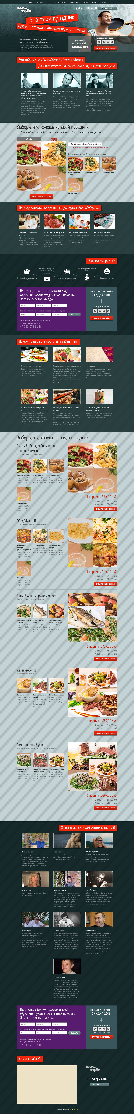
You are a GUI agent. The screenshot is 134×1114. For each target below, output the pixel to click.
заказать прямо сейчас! (105, 48)
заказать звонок (107, 8)
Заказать (74, 314)
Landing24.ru (74, 1109)
